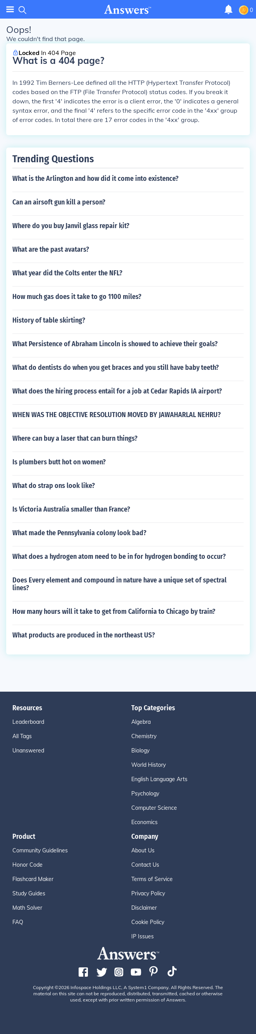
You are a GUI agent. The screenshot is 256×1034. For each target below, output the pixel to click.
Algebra (141, 721)
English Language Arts (159, 779)
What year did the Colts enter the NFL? (67, 273)
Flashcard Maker (32, 879)
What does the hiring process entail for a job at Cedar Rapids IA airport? (117, 391)
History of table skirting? (48, 320)
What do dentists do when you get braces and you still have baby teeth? (115, 367)
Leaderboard (28, 721)
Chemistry (143, 736)
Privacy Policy (148, 893)
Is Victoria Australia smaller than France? (71, 509)
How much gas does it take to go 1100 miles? (76, 296)
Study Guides (28, 893)
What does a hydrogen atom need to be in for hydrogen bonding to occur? (119, 556)
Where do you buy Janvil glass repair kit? (70, 226)
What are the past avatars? (50, 249)
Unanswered (28, 750)
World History (148, 764)
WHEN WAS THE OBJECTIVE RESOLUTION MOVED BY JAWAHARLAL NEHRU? (116, 415)
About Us (143, 850)
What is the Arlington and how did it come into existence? (95, 178)
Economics (144, 822)
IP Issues (142, 936)
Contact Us (145, 864)
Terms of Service (152, 879)
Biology (140, 750)
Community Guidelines (40, 850)
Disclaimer (144, 907)
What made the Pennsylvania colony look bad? (79, 533)
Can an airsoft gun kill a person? (58, 202)
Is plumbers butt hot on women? (59, 462)
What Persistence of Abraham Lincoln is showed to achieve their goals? (115, 344)
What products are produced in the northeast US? (83, 635)
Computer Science (154, 807)
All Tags (22, 736)
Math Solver (27, 907)
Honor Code (27, 864)
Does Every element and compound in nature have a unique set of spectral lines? (119, 584)
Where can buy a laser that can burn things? (74, 438)
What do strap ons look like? (53, 485)
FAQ (17, 922)
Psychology (145, 793)
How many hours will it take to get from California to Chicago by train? (113, 611)
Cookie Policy (147, 922)
